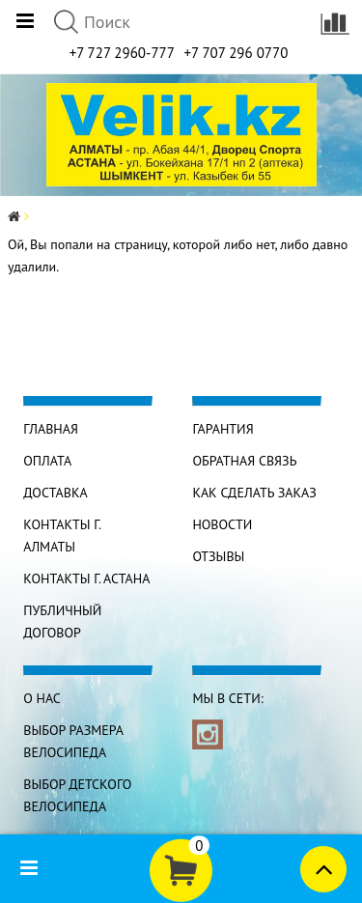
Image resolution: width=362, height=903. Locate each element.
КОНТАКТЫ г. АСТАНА (86, 578)
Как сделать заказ (254, 492)
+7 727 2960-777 (122, 52)
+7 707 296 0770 (235, 52)
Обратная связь (244, 460)
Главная (50, 428)
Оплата (47, 460)
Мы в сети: (227, 698)
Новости (222, 524)
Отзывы (218, 556)
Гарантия (222, 428)
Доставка (55, 492)
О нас (42, 698)
